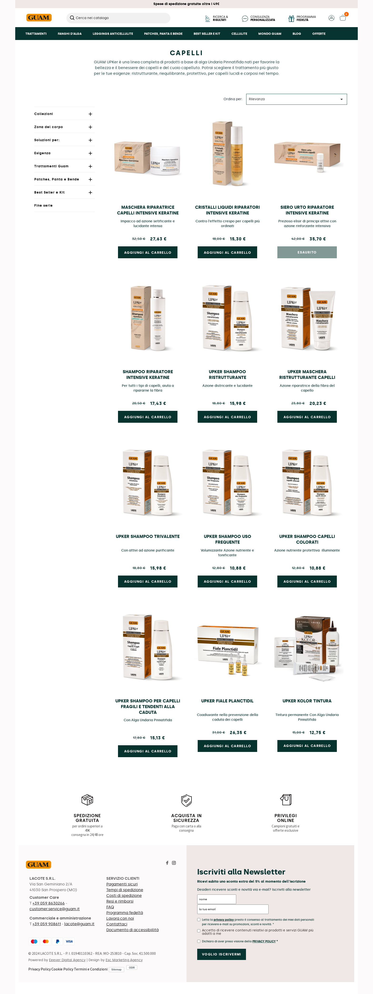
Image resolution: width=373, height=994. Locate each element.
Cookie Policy (62, 969)
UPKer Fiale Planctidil (227, 701)
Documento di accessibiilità (132, 930)
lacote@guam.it (79, 924)
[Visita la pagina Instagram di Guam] (174, 863)
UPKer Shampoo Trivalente (148, 536)
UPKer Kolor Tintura (307, 701)
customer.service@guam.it (54, 909)
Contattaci (116, 924)
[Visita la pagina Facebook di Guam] (167, 863)
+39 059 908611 (47, 924)
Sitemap (116, 969)
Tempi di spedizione (124, 890)
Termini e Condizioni (91, 969)
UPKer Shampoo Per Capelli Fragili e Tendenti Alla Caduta (147, 706)
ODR (132, 967)
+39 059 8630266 (49, 903)
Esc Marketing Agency (124, 960)
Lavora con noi (120, 918)
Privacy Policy (39, 969)
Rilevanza (296, 99)
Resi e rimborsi (119, 901)
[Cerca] (118, 18)
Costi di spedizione (124, 895)
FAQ (110, 907)
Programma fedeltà (124, 912)
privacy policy (224, 919)
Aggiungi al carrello (148, 253)
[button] (331, 19)
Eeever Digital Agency (67, 960)
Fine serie (43, 206)
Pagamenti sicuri (122, 884)
